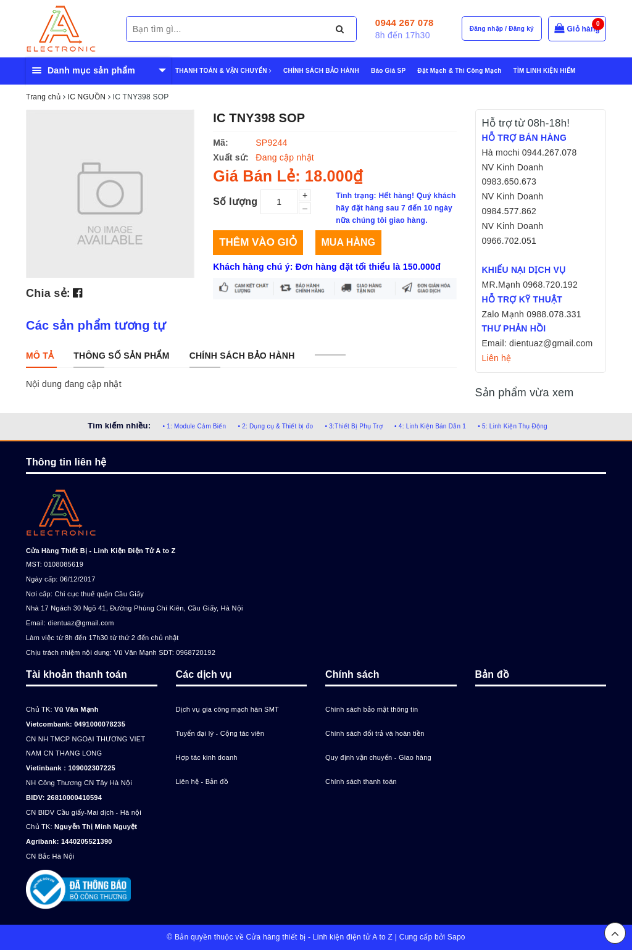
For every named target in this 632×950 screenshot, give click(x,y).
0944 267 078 (404, 22)
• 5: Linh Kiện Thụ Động (512, 426)
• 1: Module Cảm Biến (194, 426)
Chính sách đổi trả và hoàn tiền (375, 733)
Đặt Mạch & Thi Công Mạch (459, 70)
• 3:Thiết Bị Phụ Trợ (354, 426)
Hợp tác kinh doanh (207, 757)
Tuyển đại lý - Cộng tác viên (220, 733)
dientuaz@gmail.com (81, 623)
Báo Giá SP (388, 70)
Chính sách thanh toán (361, 781)
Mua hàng (348, 242)
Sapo (456, 937)
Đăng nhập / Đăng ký (502, 28)
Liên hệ (497, 358)
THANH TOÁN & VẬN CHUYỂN (223, 70)
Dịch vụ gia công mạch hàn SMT (228, 709)
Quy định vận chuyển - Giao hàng (378, 757)
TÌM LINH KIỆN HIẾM (545, 70)
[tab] (40, 355)
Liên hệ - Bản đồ (202, 781)
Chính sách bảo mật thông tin (371, 709)
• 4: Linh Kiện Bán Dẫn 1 (430, 426)
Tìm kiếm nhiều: (119, 425)
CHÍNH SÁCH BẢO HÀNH (321, 70)
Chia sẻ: (48, 293)
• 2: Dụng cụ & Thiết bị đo (275, 426)
